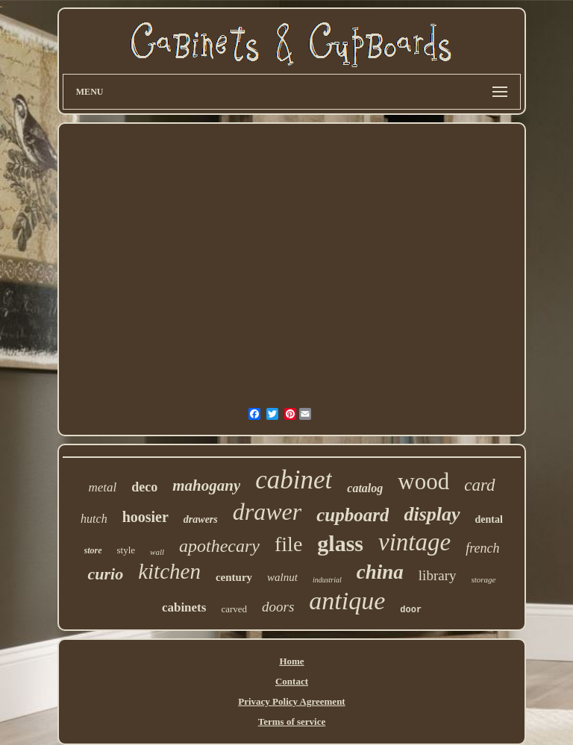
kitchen (169, 571)
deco (144, 487)
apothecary (219, 546)
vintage (414, 542)
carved (234, 608)
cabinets (184, 607)
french (482, 548)
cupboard (352, 515)
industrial (327, 580)
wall (157, 551)
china (380, 572)
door (411, 610)
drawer (267, 511)
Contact (291, 681)
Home (291, 661)
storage (484, 579)
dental (489, 519)
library (438, 575)
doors (278, 606)
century (234, 577)
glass (340, 543)
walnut (282, 577)
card (479, 485)
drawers (201, 519)
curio (105, 574)
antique (347, 600)
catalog (365, 488)
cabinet (293, 479)
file (288, 544)
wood (423, 481)
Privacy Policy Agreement (291, 701)
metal (102, 487)
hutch (94, 518)
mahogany (206, 485)
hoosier (145, 517)
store (93, 550)
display (432, 514)
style (126, 550)
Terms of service (292, 721)
